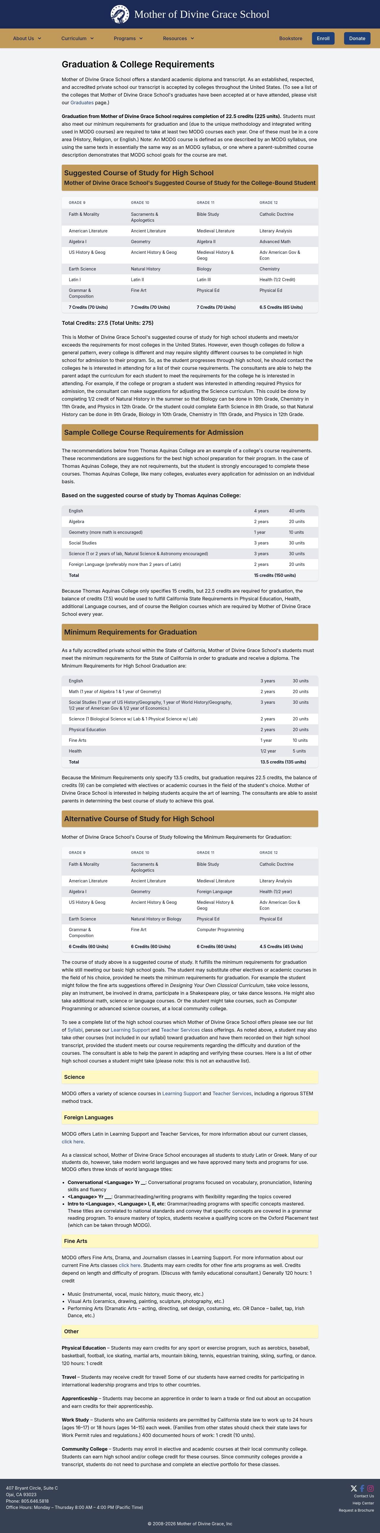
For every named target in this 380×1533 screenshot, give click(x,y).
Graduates (82, 103)
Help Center (363, 1503)
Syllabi (75, 1030)
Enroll (323, 38)
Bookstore (291, 38)
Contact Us (364, 1496)
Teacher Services (180, 1030)
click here (72, 1142)
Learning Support (130, 1030)
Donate (357, 38)
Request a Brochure (356, 1510)
